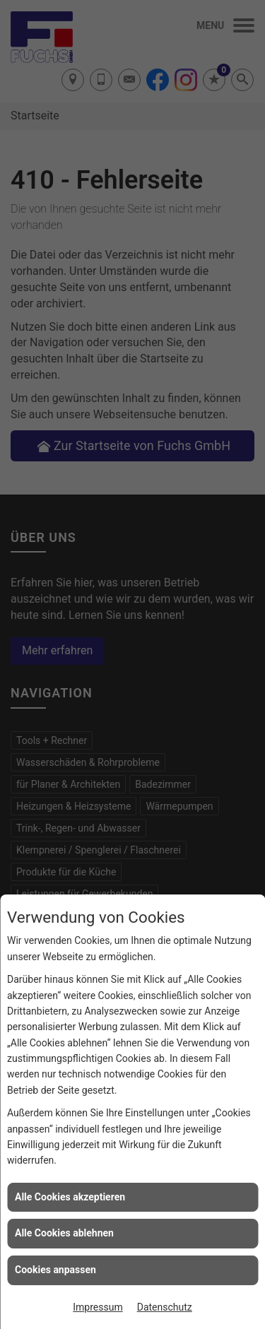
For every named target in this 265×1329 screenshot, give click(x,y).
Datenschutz (164, 1307)
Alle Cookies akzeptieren (70, 1197)
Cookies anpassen (55, 1269)
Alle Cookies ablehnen (64, 1233)
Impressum (97, 1307)
